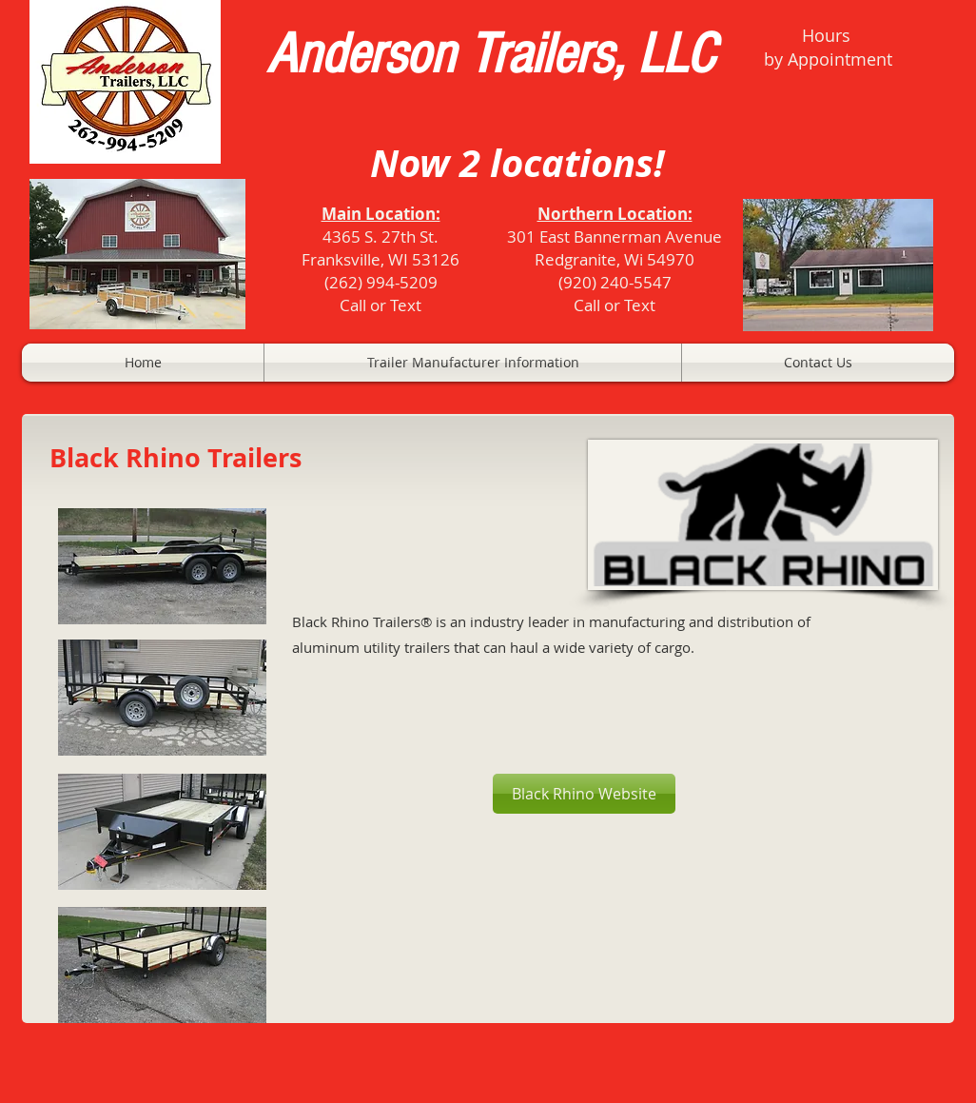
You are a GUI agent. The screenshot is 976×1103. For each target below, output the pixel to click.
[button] (472, 363)
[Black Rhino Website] (584, 794)
